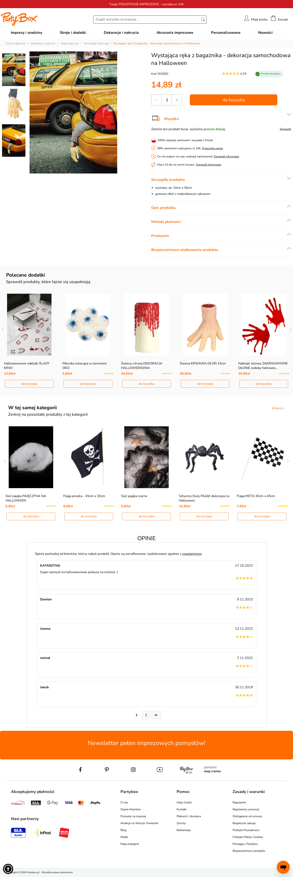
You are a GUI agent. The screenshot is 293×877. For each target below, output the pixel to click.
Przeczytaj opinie (212, 148)
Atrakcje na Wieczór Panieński (139, 823)
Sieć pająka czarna (134, 496)
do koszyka (234, 100)
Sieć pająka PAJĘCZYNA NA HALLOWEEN (25, 498)
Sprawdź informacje (226, 156)
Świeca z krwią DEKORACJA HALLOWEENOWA (141, 365)
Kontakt (182, 809)
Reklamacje (184, 830)
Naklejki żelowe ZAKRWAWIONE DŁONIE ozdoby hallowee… (263, 365)
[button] (8, 869)
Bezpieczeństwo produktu (249, 851)
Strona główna (15, 43)
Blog (123, 830)
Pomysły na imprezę (133, 816)
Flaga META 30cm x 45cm (256, 496)
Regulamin (239, 802)
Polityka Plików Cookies (248, 837)
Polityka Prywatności (246, 830)
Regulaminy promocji (246, 809)
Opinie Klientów (130, 809)
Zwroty (181, 823)
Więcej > (278, 408)
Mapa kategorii (129, 844)
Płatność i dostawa (189, 816)
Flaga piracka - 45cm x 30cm (84, 496)
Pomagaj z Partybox (245, 844)
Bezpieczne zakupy (244, 823)
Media (124, 837)
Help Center (184, 802)
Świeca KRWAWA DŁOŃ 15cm (203, 363)
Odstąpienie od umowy (247, 816)
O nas (124, 802)
